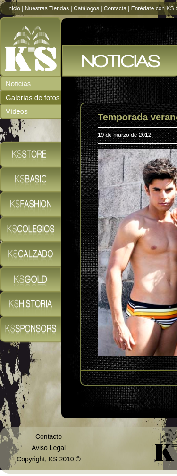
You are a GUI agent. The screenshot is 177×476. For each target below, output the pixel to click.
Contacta (115, 8)
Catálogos (86, 8)
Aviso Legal (49, 448)
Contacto (48, 436)
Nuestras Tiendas (47, 8)
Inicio (13, 8)
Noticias (18, 83)
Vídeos (17, 111)
